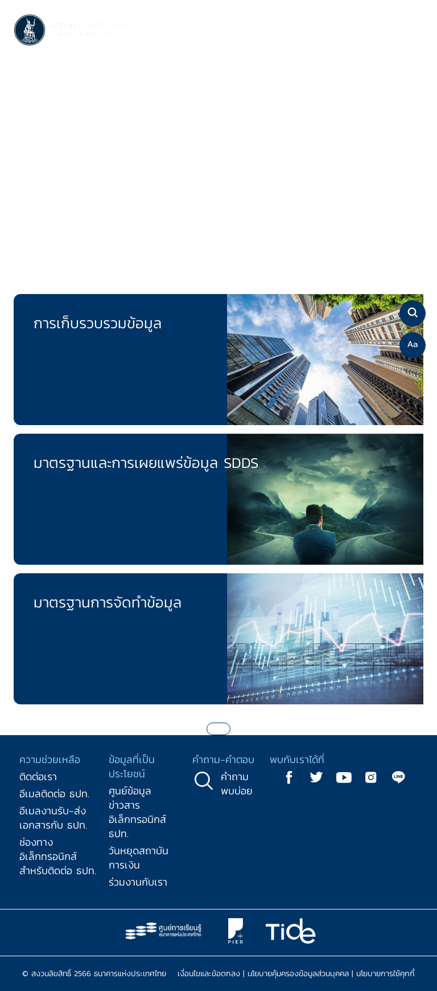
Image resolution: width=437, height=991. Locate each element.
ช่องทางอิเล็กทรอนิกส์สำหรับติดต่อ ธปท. (57, 856)
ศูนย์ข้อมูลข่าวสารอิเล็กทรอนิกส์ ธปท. (137, 812)
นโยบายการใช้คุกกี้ (385, 974)
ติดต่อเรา (38, 776)
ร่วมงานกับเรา (138, 882)
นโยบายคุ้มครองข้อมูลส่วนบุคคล (298, 974)
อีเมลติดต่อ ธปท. (54, 793)
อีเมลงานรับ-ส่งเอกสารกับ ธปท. (53, 818)
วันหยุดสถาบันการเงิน (138, 857)
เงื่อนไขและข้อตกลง (209, 974)
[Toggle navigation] (412, 30)
